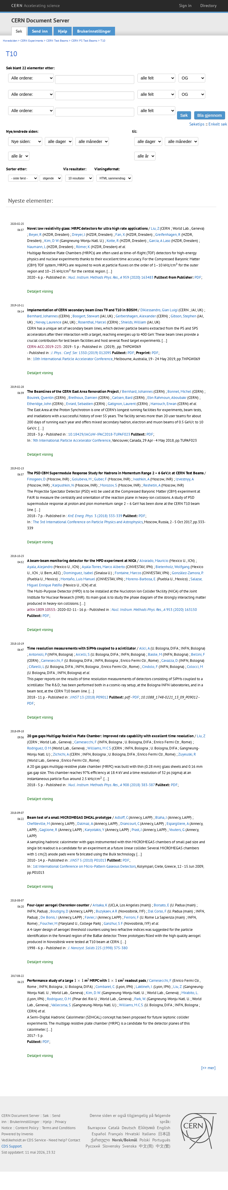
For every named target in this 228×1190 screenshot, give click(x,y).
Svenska (129, 1146)
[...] (106, 778)
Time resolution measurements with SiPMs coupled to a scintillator (81, 648)
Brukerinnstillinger (94, 31)
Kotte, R (113, 240)
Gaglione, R (48, 829)
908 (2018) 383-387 (111, 784)
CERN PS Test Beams (84, 41)
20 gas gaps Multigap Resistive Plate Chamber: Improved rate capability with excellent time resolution (110, 735)
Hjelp (62, 31)
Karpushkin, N (63, 485)
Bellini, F (198, 654)
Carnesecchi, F (52, 660)
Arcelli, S (83, 654)
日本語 (164, 1133)
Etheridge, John (39, 403)
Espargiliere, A (178, 823)
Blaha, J (161, 817)
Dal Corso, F (157, 911)
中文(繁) (163, 1146)
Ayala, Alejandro (40, 566)
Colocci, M (195, 666)
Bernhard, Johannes (42, 316)
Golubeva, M (81, 479)
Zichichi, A (61, 754)
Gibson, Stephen (183, 316)
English (163, 1127)
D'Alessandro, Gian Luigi (159, 309)
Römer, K (83, 246)
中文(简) (146, 1146)
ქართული (100, 1140)
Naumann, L (36, 246)
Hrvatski (132, 1133)
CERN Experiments (31, 41)
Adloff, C (121, 817)
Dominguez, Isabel (78, 572)
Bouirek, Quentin (40, 397)
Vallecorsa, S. (61, 1004)
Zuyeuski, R (187, 754)
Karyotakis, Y (94, 829)
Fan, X (120, 234)
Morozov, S (108, 485)
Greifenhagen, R (168, 234)
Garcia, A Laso (159, 240)
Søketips (196, 124)
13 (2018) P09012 (89, 697)
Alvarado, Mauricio (153, 560)
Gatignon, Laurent (122, 403)
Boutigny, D (59, 911)
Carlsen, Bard (122, 397)
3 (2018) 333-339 (95, 515)
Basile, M (155, 654)
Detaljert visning (40, 291)
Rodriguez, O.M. (59, 998)
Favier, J (91, 917)
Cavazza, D (169, 660)
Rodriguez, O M (39, 748)
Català (113, 1127)
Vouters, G (177, 829)
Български (97, 1127)
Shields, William (133, 322)
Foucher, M (48, 923)
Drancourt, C (129, 823)
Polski (144, 1140)
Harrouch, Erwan (163, 403)
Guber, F (100, 479)
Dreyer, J (78, 234)
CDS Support (11, 1146)
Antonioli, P (38, 654)
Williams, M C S (99, 748)
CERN (35, 5)
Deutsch (129, 1127)
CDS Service (36, 1140)
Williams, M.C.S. (131, 1004)
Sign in (185, 5)
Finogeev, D (36, 479)
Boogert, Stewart (86, 316)
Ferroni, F (131, 917)
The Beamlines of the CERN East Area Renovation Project (73, 391)
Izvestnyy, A (185, 479)
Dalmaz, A (85, 823)
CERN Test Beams (57, 41)
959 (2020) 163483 (110, 277)
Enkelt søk (217, 124)
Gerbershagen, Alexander (136, 316)
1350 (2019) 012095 (81, 352)
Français (115, 1133)
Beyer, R (35, 234)
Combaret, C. (105, 986)
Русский (93, 1146)
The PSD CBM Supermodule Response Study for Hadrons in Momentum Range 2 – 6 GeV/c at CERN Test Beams (115, 473)
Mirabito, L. (189, 992)
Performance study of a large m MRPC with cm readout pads (86, 980)
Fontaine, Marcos (128, 572)
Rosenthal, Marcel (92, 322)
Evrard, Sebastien (79, 403)
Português (161, 1140)
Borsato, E (161, 905)
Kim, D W (51, 240)
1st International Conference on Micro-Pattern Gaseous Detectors (84, 866)
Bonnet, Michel (179, 391)
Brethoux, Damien (82, 397)
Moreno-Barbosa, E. (141, 579)
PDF (198, 277)
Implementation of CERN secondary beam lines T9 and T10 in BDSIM (82, 309)
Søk (19, 31)
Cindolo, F (150, 666)
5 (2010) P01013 (88, 860)
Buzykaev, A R (106, 911)
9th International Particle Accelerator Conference (72, 440)
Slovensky (111, 1146)
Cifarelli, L (36, 666)
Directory (208, 5)
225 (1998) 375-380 (98, 947)
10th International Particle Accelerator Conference (73, 358)
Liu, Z (155, 228)
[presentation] (177, 265)
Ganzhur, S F (113, 923)
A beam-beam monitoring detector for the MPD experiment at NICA (81, 560)
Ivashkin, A (141, 479)
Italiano (149, 1133)
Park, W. (140, 998)
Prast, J (137, 829)
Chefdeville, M (38, 823)
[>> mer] (208, 1067)
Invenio (27, 1133)
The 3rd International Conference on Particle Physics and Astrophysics (88, 521)
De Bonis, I (48, 917)
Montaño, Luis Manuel (78, 579)
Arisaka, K (100, 905)
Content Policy (26, 1127)
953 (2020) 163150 (154, 609)
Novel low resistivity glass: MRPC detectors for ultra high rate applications (87, 228)
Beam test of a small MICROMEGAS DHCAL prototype (69, 817)
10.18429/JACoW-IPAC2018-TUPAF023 (99, 434)
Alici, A (144, 648)
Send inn (40, 31)
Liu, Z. (177, 986)
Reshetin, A (151, 485)
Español (99, 1133)
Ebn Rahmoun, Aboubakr (166, 397)
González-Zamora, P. (187, 572)
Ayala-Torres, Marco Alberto (103, 566)
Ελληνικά (146, 1127)
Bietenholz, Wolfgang (172, 566)
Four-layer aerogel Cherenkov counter (58, 905)
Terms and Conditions (58, 1127)
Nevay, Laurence (48, 322)
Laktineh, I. (144, 986)
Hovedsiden (10, 41)
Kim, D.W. (93, 992)
